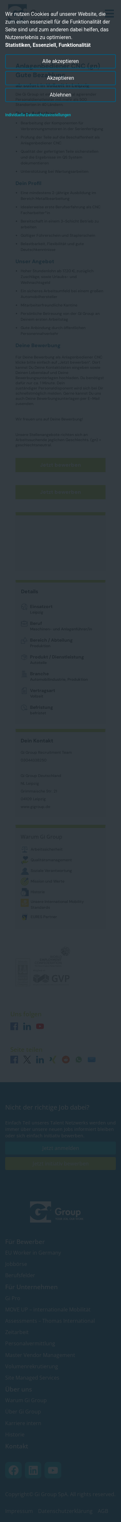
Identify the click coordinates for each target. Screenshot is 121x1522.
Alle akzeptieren (60, 61)
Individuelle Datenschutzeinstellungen (38, 115)
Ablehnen (60, 95)
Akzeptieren (60, 78)
